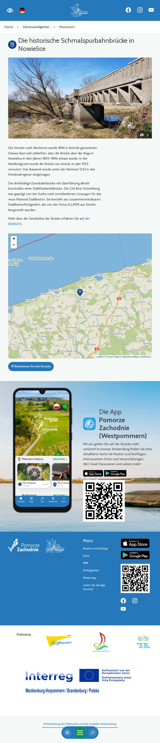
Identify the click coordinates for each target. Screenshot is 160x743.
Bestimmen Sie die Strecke (31, 366)
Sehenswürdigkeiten (36, 27)
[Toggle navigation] (80, 732)
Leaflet (99, 356)
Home (9, 27)
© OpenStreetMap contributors (135, 356)
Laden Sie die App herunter (94, 587)
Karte (86, 555)
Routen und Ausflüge (95, 548)
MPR (85, 563)
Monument (66, 27)
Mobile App (89, 577)
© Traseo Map (112, 356)
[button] (19, 98)
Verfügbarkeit (91, 570)
